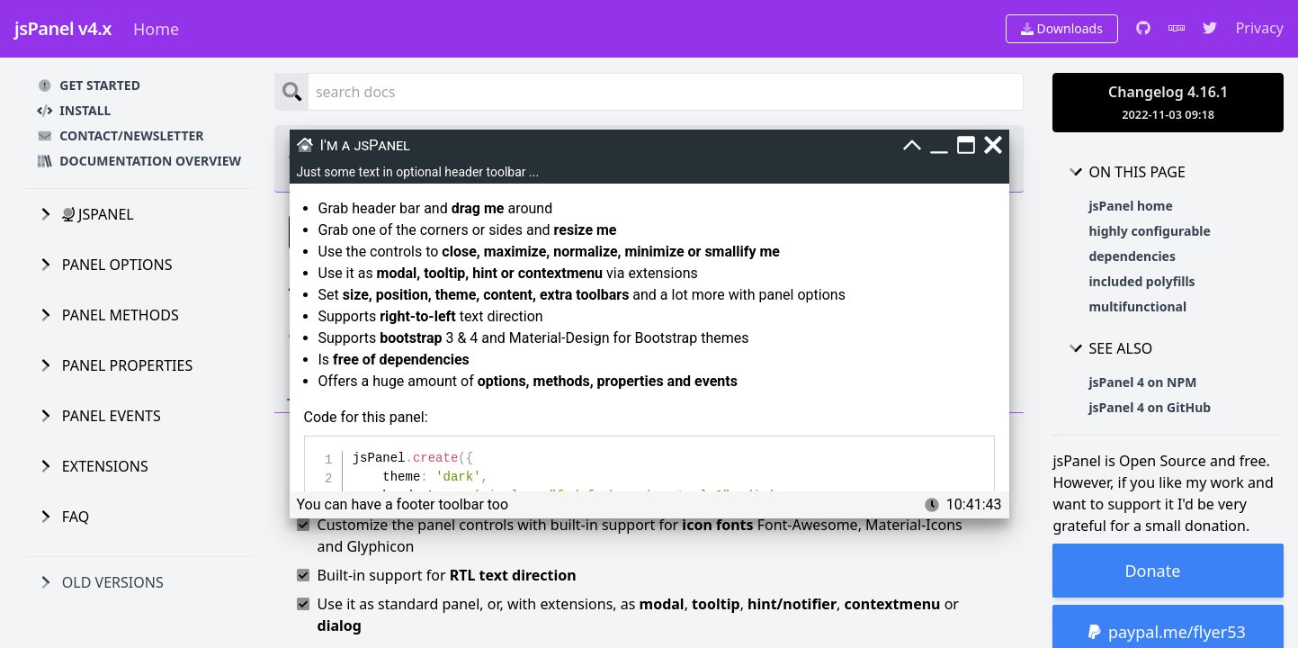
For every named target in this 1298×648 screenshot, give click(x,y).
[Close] (993, 145)
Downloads (1062, 28)
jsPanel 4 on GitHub (1149, 407)
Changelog (1168, 102)
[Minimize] (939, 145)
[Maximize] (966, 145)
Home (156, 29)
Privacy (1260, 28)
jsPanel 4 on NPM (1142, 382)
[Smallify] (912, 145)
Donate (1152, 570)
